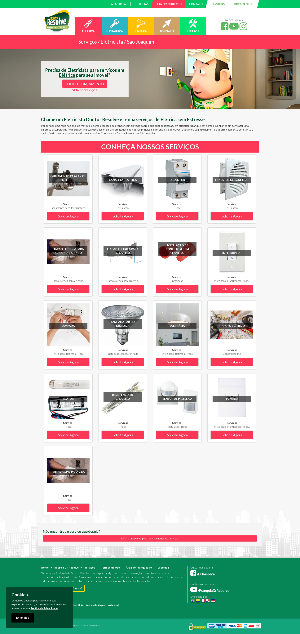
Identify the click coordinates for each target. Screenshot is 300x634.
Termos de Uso (110, 567)
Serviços (89, 567)
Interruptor (231, 252)
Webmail (163, 567)
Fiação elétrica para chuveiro (122, 250)
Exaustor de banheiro (232, 179)
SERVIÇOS (218, 4)
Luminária (177, 325)
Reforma (132, 605)
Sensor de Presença (177, 398)
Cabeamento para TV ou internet (68, 177)
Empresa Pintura (109, 609)
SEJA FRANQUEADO (169, 4)
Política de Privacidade (44, 608)
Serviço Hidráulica (201, 609)
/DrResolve (202, 574)
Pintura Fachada (92, 609)
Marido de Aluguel (95, 605)
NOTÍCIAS (141, 4)
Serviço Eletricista (147, 609)
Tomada (232, 398)
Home (45, 567)
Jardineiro (112, 605)
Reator (68, 398)
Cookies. (20, 595)
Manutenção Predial (225, 605)
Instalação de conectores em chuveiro (177, 248)
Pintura (123, 605)
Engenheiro (167, 605)
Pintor (81, 605)
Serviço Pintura (166, 609)
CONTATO (196, 4)
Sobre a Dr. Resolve (66, 567)
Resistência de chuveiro (123, 396)
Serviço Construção (240, 609)
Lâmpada (68, 325)
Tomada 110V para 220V (68, 471)
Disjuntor (177, 179)
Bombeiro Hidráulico (203, 605)
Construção (144, 605)
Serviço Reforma (183, 609)
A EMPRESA (118, 4)
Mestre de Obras (183, 605)
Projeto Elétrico (232, 325)
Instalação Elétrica (73, 609)
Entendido (22, 617)
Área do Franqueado (139, 567)
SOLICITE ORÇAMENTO (84, 84)
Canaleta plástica (123, 179)
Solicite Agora (68, 216)
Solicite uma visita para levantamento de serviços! (150, 538)
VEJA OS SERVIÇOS (84, 90)
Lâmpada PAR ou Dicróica (123, 323)
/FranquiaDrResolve (209, 590)
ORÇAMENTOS (243, 4)
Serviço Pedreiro (221, 609)
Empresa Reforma (128, 609)
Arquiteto (156, 605)
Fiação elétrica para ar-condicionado (68, 250)
